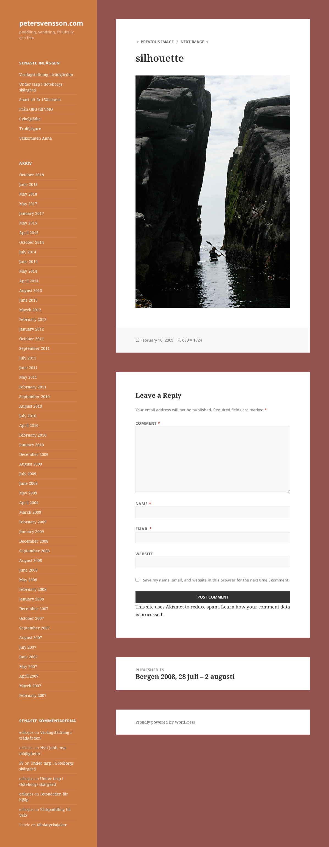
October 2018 (31, 174)
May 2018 (28, 194)
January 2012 (31, 329)
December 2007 (33, 608)
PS (21, 763)
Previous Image (157, 41)
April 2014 (28, 280)
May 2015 (28, 223)
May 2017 (28, 203)
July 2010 (27, 415)
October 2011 (31, 338)
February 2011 (32, 386)
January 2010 (31, 444)
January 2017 (31, 213)
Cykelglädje (30, 118)
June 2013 (28, 300)
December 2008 (33, 541)
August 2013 (30, 290)
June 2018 (28, 184)
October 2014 (31, 242)
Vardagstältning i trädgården (46, 74)
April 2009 (28, 502)
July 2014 (27, 252)
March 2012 (30, 309)
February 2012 (32, 319)
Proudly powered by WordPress (165, 722)
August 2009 (30, 464)
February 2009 (32, 521)
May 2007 (28, 666)
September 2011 (34, 348)
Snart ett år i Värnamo (40, 99)
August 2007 (30, 637)
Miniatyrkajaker (52, 824)
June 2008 (28, 570)
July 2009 (27, 473)
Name (143, 503)
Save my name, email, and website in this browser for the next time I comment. (216, 580)
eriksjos (26, 732)
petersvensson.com (51, 23)
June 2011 (28, 367)
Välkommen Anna (35, 138)
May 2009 (28, 493)
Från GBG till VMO (36, 109)
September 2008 (34, 550)
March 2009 (30, 512)
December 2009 (33, 454)
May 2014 (28, 271)
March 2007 (30, 685)
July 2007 (27, 647)
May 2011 (28, 377)
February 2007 (32, 695)
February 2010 (32, 435)
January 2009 (31, 531)
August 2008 (30, 560)
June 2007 (28, 656)
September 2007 (34, 627)
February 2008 (32, 589)
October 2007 (31, 618)
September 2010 (34, 396)
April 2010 (28, 425)
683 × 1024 (192, 340)
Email (144, 528)
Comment (148, 423)
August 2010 (30, 406)
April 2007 (28, 676)
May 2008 (28, 579)
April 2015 (28, 232)
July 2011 (27, 358)
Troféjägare (30, 128)
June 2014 (28, 261)
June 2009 (28, 483)
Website (144, 553)
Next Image (192, 41)
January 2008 (31, 599)
